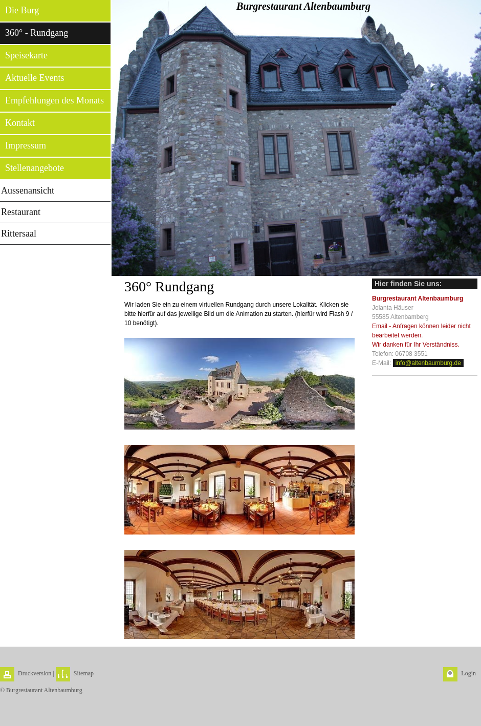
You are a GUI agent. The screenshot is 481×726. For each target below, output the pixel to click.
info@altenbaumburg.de (428, 363)
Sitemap (84, 673)
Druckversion (34, 673)
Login (468, 673)
